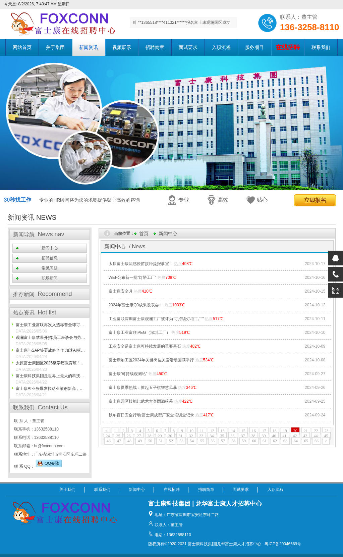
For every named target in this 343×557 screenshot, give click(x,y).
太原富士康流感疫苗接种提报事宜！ (141, 263)
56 (213, 441)
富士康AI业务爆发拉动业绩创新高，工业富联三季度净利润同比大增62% (80, 388)
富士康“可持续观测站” (128, 373)
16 (254, 430)
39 (264, 436)
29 (160, 436)
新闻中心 (50, 248)
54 (192, 441)
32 (191, 436)
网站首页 (22, 47)
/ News (137, 246)
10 (191, 430)
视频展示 (121, 47)
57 (223, 441)
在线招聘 (172, 489)
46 (109, 441)
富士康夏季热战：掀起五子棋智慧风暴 (143, 387)
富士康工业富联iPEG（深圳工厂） (139, 332)
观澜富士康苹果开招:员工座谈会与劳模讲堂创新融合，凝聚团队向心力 (78, 337)
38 (253, 436)
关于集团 (55, 47)
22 (316, 430)
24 (108, 436)
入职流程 (221, 47)
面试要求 (188, 47)
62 (275, 441)
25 (118, 436)
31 (181, 436)
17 (264, 430)
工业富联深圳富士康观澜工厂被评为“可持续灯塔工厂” (156, 318)
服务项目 (254, 47)
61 (265, 441)
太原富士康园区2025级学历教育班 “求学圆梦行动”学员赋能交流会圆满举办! (83, 363)
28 (150, 436)
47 (119, 441)
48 (129, 441)
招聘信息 (50, 258)
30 (170, 436)
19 (285, 430)
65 (306, 441)
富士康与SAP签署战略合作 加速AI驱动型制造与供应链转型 (68, 350)
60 (254, 441)
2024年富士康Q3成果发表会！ (136, 305)
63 (285, 441)
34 (212, 436)
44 (316, 436)
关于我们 (67, 489)
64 (296, 441)
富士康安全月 (121, 291)
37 (243, 436)
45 (326, 436)
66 (317, 441)
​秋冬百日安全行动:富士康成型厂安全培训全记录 (151, 415)
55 (202, 441)
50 (150, 441)
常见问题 (50, 268)
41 (285, 436)
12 (212, 430)
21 (306, 430)
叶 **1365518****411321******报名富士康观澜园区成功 (181, 22)
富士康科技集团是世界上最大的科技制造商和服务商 (62, 375)
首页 (144, 233)
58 (233, 441)
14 (233, 430)
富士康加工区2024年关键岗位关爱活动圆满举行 (151, 360)
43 (305, 436)
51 (161, 441)
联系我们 (320, 47)
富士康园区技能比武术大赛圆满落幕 (141, 401)
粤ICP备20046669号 (283, 544)
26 (129, 436)
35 (222, 436)
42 (295, 436)
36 (233, 436)
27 (139, 436)
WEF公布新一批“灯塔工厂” (133, 277)
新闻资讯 (88, 47)
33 (201, 436)
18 (275, 430)
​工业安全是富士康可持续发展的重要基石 (145, 346)
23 (327, 430)
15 (243, 430)
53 (181, 441)
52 (171, 441)
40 (274, 436)
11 (202, 430)
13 (223, 430)
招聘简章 (155, 47)
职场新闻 (50, 278)
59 (244, 441)
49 (140, 441)
